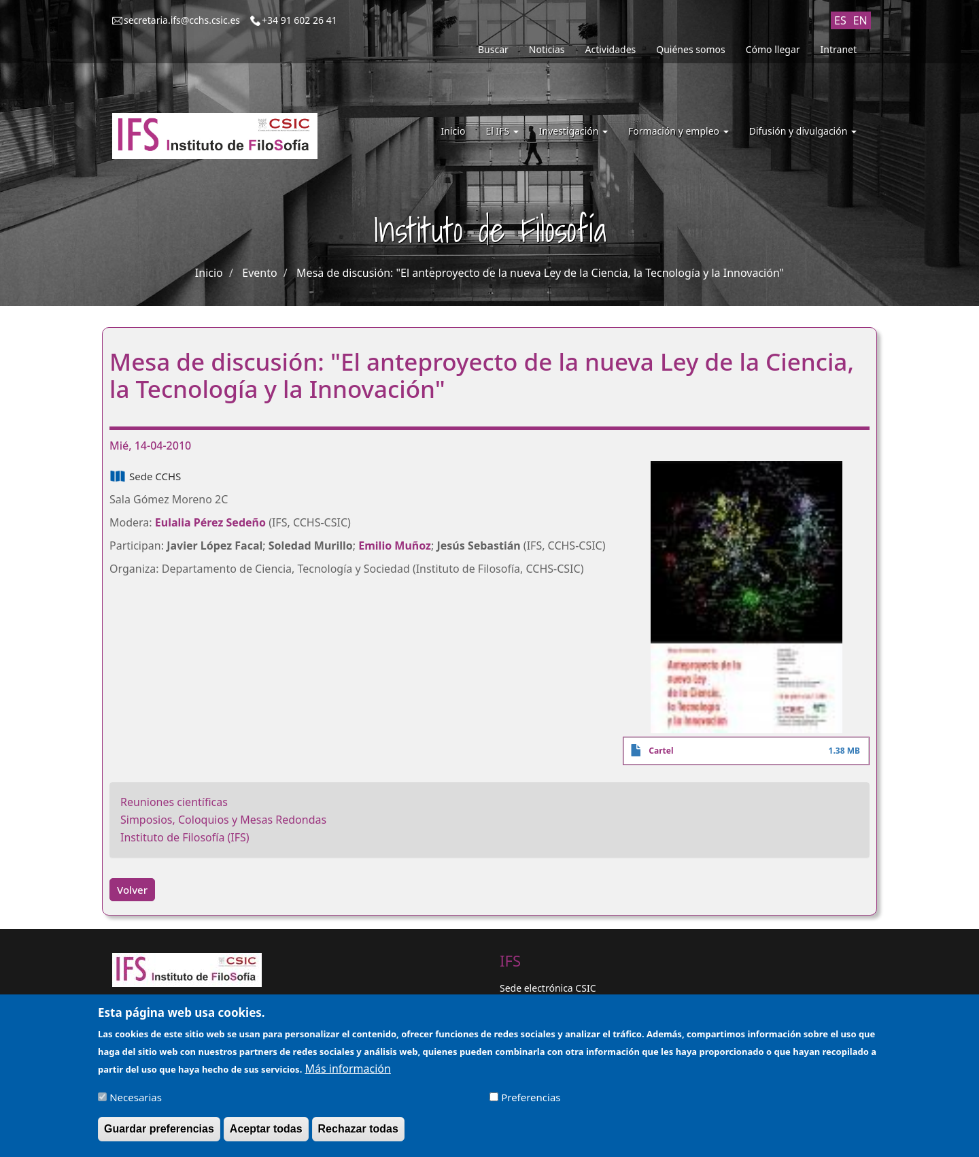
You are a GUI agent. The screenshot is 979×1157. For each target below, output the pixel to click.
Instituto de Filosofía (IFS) (185, 837)
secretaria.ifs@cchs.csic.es (182, 20)
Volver (132, 889)
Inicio (453, 130)
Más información (347, 1071)
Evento (259, 272)
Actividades (610, 49)
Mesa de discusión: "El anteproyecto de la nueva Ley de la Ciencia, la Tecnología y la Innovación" (540, 272)
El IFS (501, 130)
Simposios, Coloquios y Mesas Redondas (223, 819)
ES (840, 20)
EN (860, 20)
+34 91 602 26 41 (299, 20)
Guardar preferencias (159, 1131)
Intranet (839, 49)
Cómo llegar (773, 49)
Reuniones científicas (174, 801)
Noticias (547, 49)
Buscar (493, 49)
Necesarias (135, 1100)
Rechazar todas (358, 1131)
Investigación (573, 130)
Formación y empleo (678, 130)
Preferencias (530, 1100)
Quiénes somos (690, 49)
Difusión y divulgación (803, 130)
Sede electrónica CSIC (548, 988)
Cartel (661, 750)
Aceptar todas (266, 1131)
